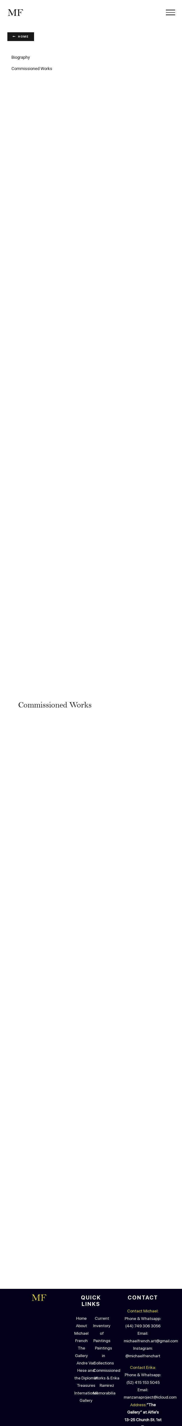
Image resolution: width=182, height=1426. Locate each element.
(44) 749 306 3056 (143, 1235)
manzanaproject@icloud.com (150, 1307)
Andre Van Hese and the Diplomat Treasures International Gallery (86, 1291)
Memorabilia (104, 1302)
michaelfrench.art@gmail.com (151, 1250)
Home (81, 1227)
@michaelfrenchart (142, 1265)
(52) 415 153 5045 (143, 1292)
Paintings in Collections (103, 1265)
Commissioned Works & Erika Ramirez (106, 1288)
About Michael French (81, 1243)
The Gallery (81, 1261)
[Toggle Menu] (170, 12)
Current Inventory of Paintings (101, 1239)
